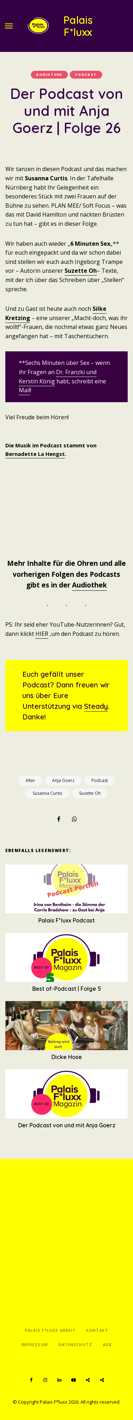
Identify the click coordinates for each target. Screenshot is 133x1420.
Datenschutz (75, 1344)
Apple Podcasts (102, 1380)
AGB (107, 1344)
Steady (96, 706)
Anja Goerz (63, 780)
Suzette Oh (81, 271)
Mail (24, 390)
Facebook (31, 1380)
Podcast (86, 74)
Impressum (34, 1344)
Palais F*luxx (78, 26)
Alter (30, 780)
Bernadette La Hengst (35, 453)
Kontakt (97, 1330)
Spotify (88, 1380)
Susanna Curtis (47, 793)
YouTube (73, 1380)
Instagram (45, 1380)
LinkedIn (59, 1380)
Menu (9, 26)
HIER (41, 634)
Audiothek (49, 74)
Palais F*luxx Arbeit (50, 1330)
